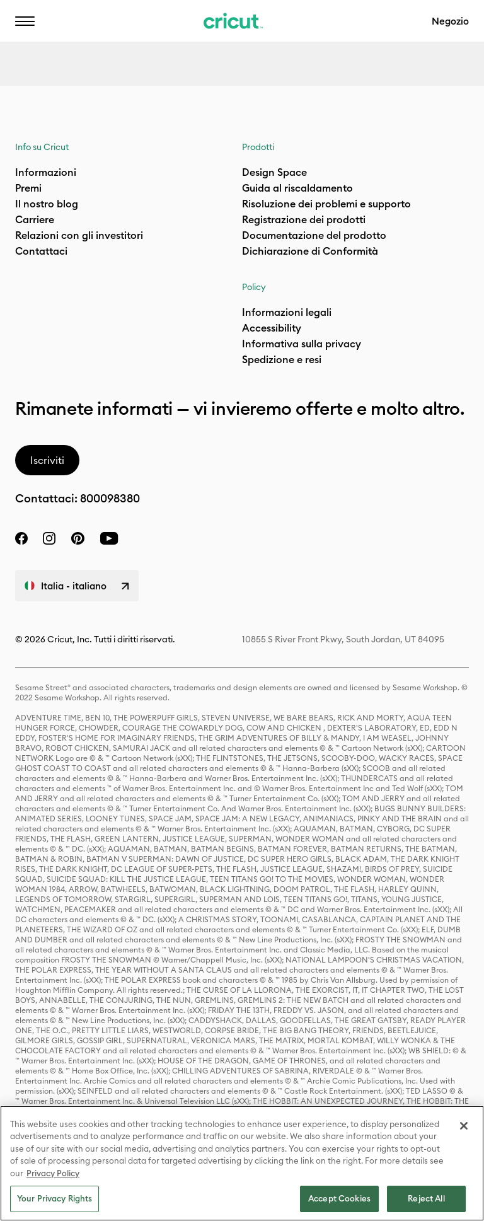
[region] (242, 1163)
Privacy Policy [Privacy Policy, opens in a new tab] (52, 1173)
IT (100, 29)
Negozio (450, 21)
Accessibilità (245, 29)
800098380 (110, 498)
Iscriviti (47, 460)
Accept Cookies (339, 1198)
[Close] (464, 1126)
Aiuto (160, 29)
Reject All (426, 1198)
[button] (25, 21)
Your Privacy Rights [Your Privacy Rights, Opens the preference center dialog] (54, 1198)
